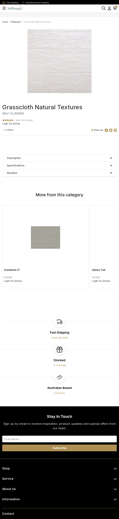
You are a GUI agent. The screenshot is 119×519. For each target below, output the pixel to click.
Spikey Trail (49, 235)
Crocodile (87, 235)
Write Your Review (24, 120)
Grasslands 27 (12, 235)
